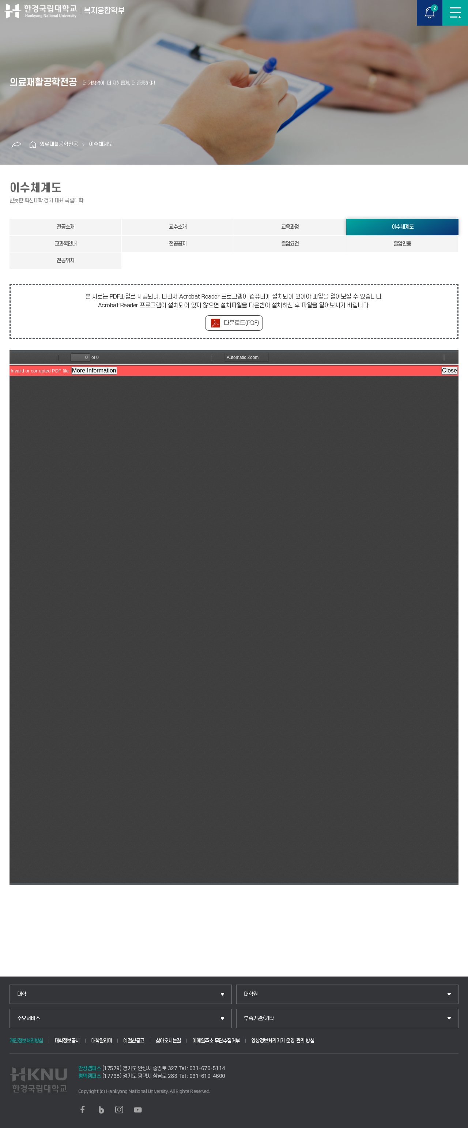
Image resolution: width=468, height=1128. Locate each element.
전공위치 (65, 261)
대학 (21, 994)
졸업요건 (290, 244)
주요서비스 (28, 1018)
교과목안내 (65, 244)
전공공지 (177, 244)
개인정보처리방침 (26, 1040)
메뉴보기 (455, 13)
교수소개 (177, 227)
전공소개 (65, 227)
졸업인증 (402, 244)
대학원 (251, 994)
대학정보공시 (67, 1040)
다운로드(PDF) (241, 323)
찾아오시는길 (168, 1040)
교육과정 (290, 227)
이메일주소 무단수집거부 (216, 1040)
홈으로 (32, 144)
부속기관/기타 (259, 1018)
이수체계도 (101, 144)
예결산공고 (133, 1040)
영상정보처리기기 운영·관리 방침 (282, 1040)
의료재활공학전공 (59, 144)
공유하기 (16, 144)
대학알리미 (101, 1040)
